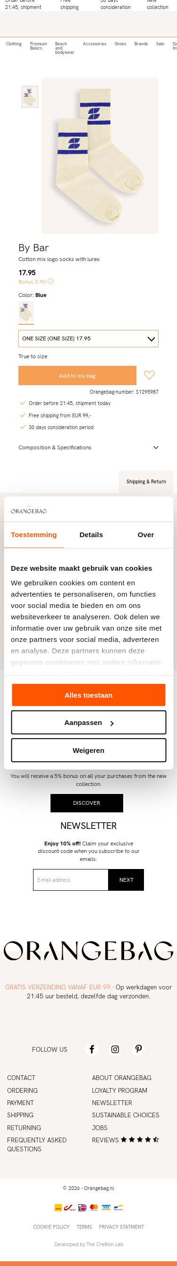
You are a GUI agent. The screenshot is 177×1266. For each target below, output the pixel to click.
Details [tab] (91, 534)
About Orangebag (122, 1077)
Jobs (100, 1127)
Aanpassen (88, 722)
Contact (21, 1077)
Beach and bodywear (65, 48)
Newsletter (112, 1102)
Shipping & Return (146, 481)
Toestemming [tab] (34, 534)
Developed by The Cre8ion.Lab (88, 1244)
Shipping (20, 1115)
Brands (141, 44)
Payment (20, 1102)
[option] (30, 97)
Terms (84, 1227)
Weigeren (88, 750)
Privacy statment (121, 1227)
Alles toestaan (89, 695)
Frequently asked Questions (37, 1144)
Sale (160, 44)
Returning (24, 1127)
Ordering (22, 1090)
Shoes (120, 44)
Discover (86, 803)
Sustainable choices (126, 1115)
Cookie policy (51, 1227)
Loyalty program (119, 1090)
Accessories (94, 44)
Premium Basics (38, 46)
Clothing (14, 44)
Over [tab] (146, 534)
